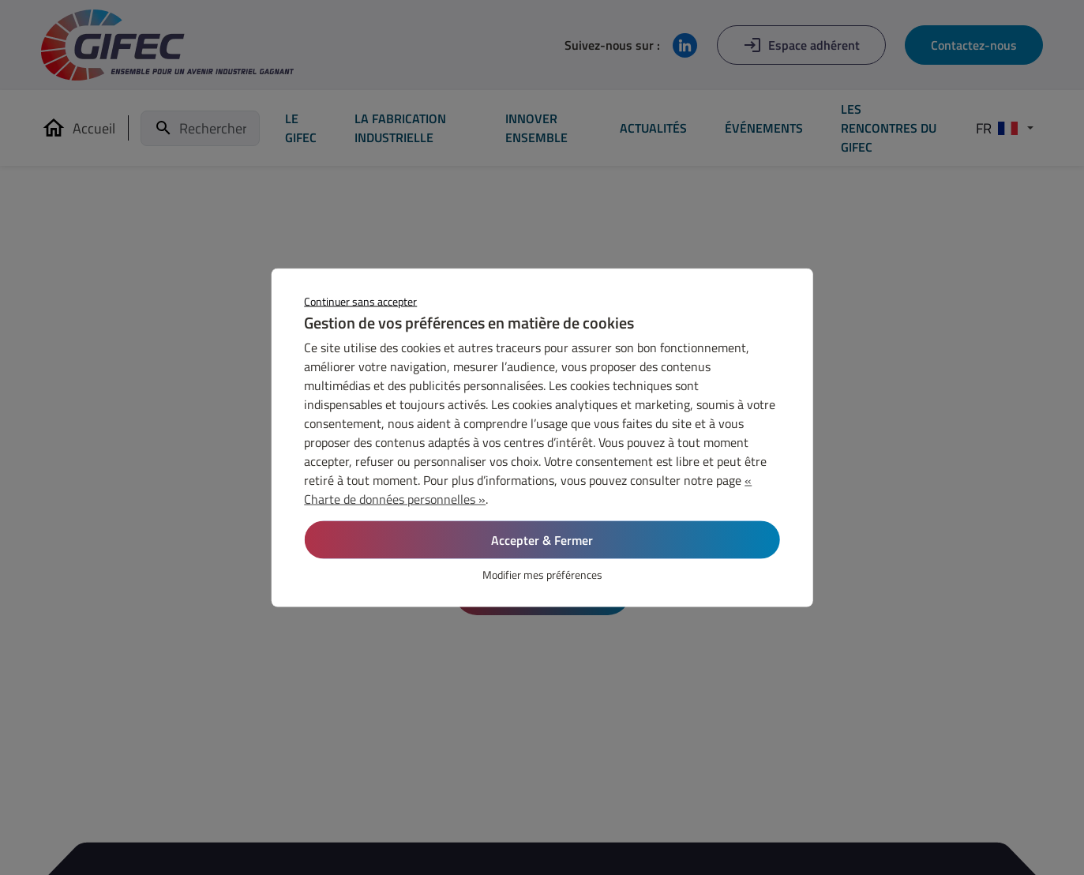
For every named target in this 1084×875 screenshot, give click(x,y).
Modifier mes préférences (542, 574)
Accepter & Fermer (542, 540)
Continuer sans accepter (360, 301)
